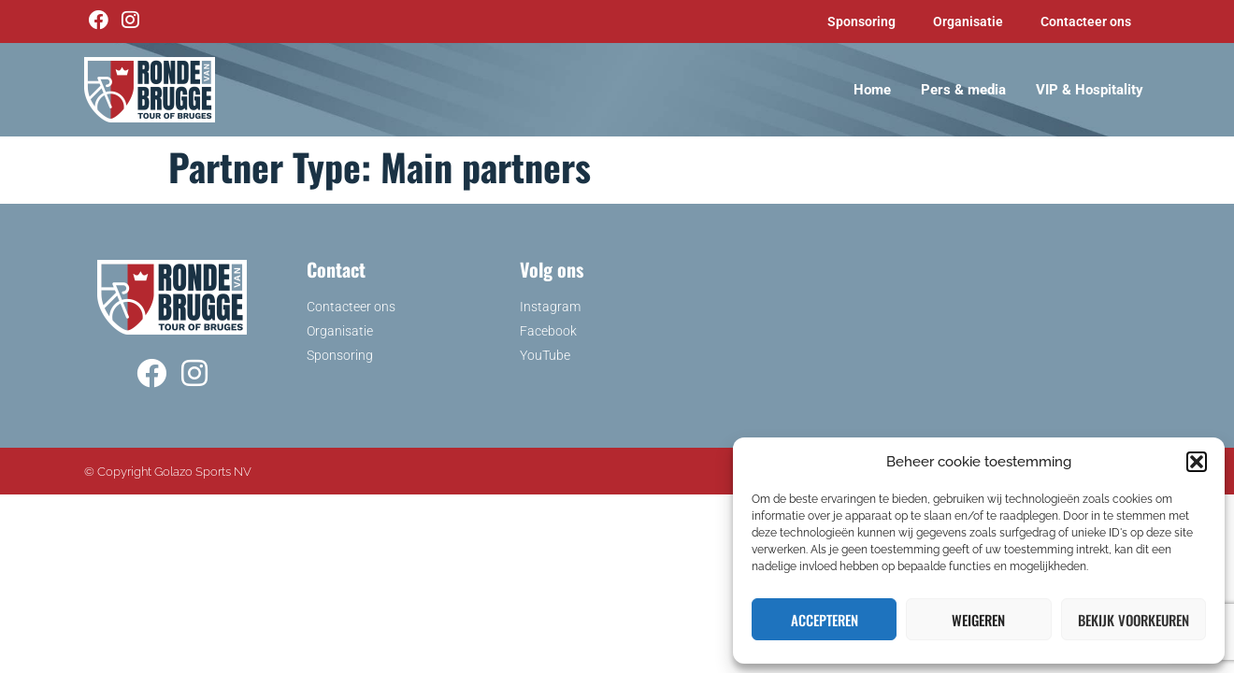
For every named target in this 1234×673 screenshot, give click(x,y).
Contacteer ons (1085, 21)
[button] (1196, 461)
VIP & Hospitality (1089, 89)
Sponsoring (861, 21)
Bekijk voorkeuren (1133, 619)
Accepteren (824, 619)
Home (872, 89)
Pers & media (963, 89)
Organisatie (968, 21)
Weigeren (978, 619)
